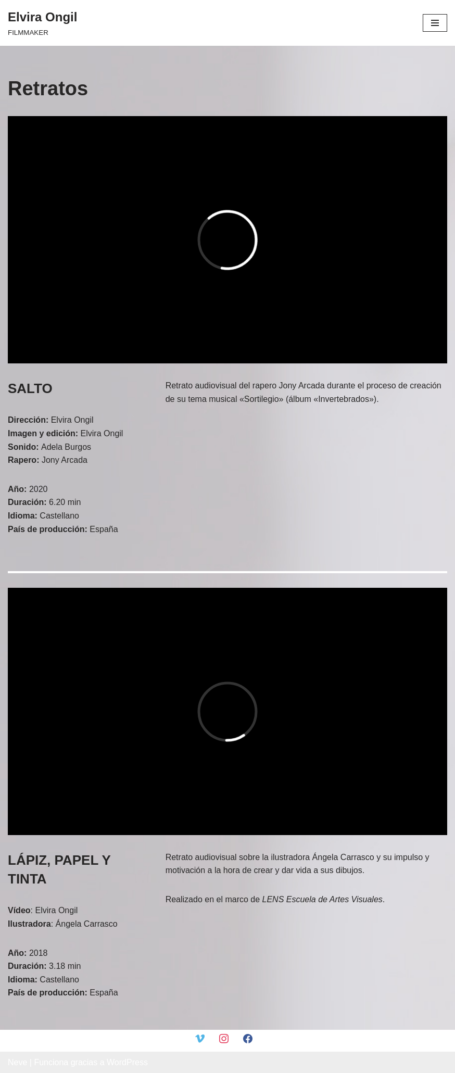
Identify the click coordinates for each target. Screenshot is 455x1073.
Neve (17, 1062)
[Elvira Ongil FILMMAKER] (42, 23)
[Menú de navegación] (435, 23)
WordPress (127, 1062)
